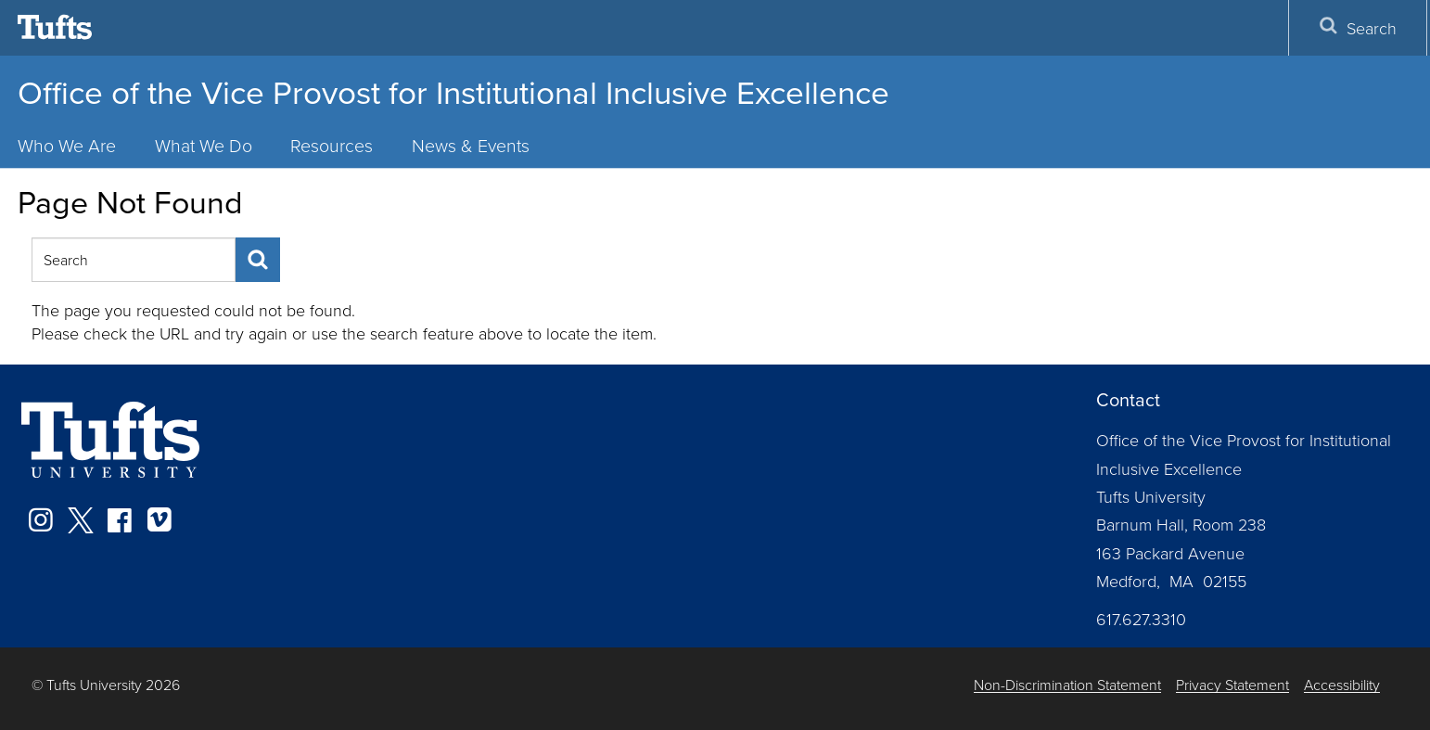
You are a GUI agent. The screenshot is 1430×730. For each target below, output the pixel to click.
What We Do (203, 145)
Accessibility (1342, 685)
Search (1358, 27)
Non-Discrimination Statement (1067, 685)
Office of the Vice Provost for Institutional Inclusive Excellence (453, 93)
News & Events (471, 145)
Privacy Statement (1232, 685)
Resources (331, 145)
